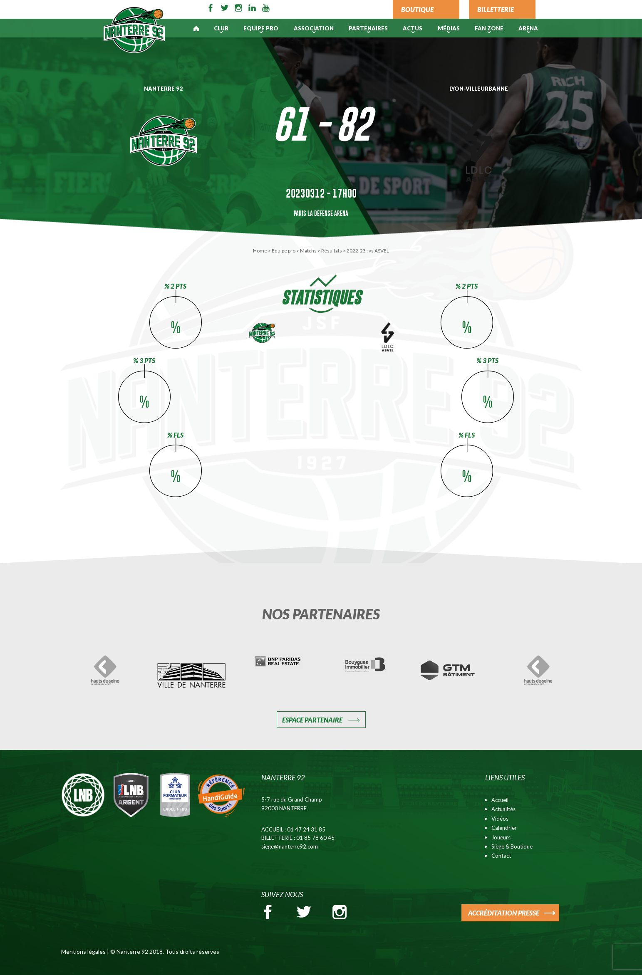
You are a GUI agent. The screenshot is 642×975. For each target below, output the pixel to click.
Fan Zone (489, 28)
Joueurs (501, 837)
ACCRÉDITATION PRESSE (503, 913)
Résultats (331, 250)
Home (260, 250)
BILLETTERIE (495, 9)
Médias (449, 28)
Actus (412, 28)
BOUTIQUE (417, 9)
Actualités (503, 809)
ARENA (528, 28)
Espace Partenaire (312, 720)
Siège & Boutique (512, 846)
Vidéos (499, 818)
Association (314, 28)
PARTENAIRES (368, 28)
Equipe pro (260, 28)
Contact (501, 855)
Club (221, 28)
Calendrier (504, 827)
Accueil (499, 800)
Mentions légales (83, 951)
